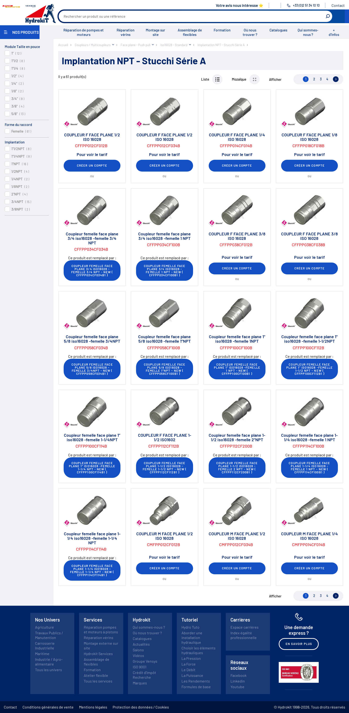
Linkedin (237, 681)
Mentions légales (93, 707)
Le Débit (188, 669)
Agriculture (44, 627)
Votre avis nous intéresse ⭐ (239, 5)
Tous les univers (48, 669)
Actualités (141, 644)
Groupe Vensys (145, 661)
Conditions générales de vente (48, 707)
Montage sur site (155, 32)
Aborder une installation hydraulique (191, 637)
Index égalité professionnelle (243, 635)
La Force (188, 664)
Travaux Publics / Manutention (49, 635)
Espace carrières (244, 627)
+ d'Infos (334, 32)
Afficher (275, 79)
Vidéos (138, 655)
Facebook (238, 675)
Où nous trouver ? (250, 32)
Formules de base (196, 686)
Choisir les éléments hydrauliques (198, 650)
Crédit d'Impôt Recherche (144, 674)
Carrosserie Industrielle (45, 645)
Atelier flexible (96, 675)
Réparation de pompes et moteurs (83, 32)
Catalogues (278, 30)
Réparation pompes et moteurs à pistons (101, 629)
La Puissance (192, 675)
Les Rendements (195, 681)
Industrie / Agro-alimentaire (48, 661)
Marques (140, 683)
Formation (222, 30)
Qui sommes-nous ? (308, 32)
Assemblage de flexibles (190, 32)
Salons (138, 650)
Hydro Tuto (190, 627)
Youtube (237, 686)
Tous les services (98, 681)
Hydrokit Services (98, 653)
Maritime (42, 653)
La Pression (191, 658)
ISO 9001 (139, 667)
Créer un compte (92, 165)
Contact (338, 5)
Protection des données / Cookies (141, 707)
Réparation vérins (125, 32)
